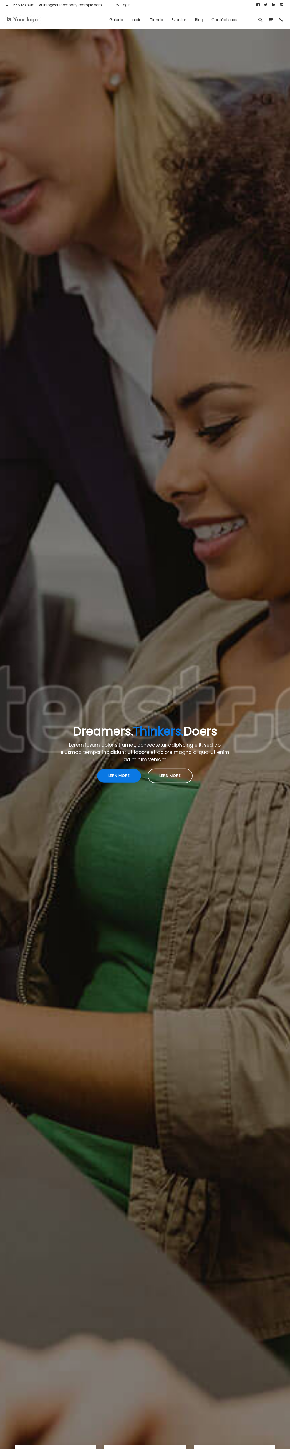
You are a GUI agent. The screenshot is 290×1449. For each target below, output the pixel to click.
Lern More (119, 775)
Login (123, 4)
